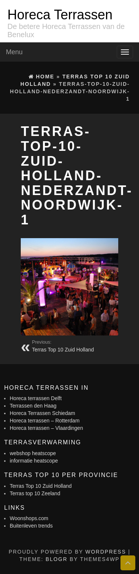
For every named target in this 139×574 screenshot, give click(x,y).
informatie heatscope (34, 461)
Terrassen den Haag (33, 406)
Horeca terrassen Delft (36, 398)
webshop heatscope (33, 453)
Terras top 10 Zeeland (35, 493)
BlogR (56, 559)
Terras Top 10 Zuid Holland (41, 486)
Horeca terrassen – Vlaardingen (46, 428)
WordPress (105, 552)
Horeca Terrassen (59, 14)
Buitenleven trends (31, 526)
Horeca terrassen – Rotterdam (44, 421)
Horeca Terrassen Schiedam (42, 413)
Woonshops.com (29, 518)
